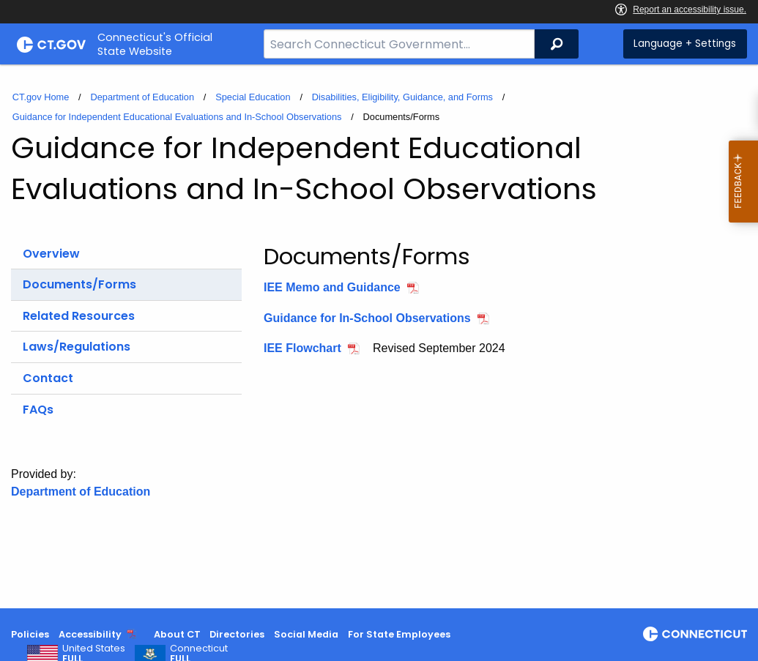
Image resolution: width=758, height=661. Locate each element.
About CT (177, 634)
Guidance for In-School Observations (367, 318)
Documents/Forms (79, 284)
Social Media (306, 634)
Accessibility (90, 634)
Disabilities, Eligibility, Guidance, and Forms (402, 97)
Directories (236, 634)
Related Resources (79, 315)
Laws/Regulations (76, 346)
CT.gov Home (41, 97)
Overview (51, 253)
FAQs (38, 409)
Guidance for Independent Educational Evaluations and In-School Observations (177, 116)
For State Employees (399, 634)
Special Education (252, 97)
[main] (379, 336)
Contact (48, 378)
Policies (30, 634)
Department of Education (142, 97)
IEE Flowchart (302, 348)
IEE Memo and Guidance (332, 287)
